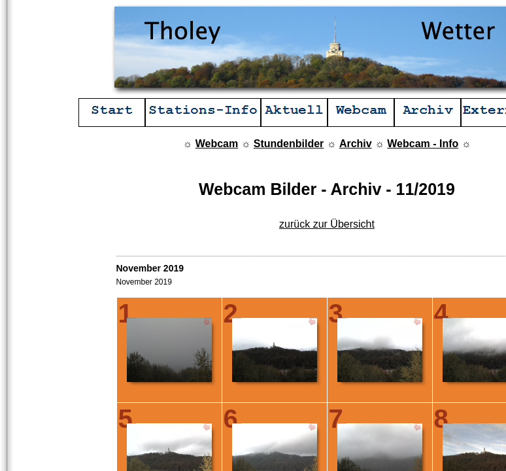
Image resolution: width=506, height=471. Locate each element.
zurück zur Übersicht (327, 224)
